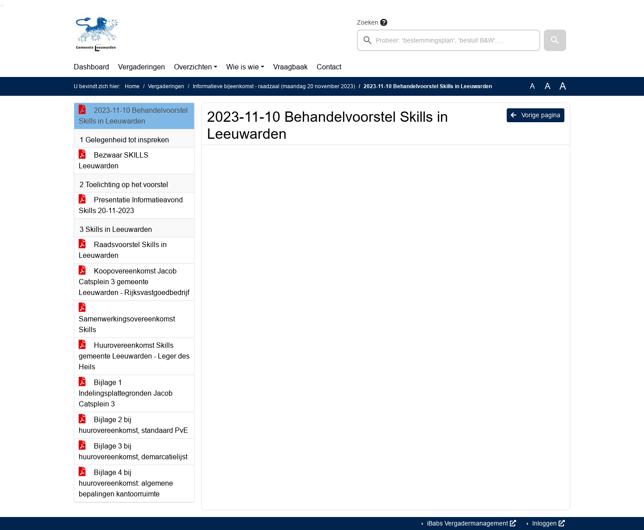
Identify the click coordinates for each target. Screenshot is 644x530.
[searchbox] (448, 40)
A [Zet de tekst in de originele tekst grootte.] (532, 86)
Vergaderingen (141, 67)
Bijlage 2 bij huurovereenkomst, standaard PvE (133, 425)
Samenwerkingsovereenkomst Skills (127, 318)
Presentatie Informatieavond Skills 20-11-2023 (131, 205)
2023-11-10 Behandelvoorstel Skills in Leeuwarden (133, 116)
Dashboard (91, 67)
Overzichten (193, 67)
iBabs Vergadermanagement (470, 523)
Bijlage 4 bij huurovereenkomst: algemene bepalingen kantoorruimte (126, 483)
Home (132, 86)
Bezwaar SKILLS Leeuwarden (113, 160)
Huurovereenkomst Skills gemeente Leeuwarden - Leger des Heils (134, 356)
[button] (555, 40)
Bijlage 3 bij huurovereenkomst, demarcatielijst (133, 451)
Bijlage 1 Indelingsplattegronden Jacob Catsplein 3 (126, 393)
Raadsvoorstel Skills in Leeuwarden (123, 250)
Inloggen (547, 523)
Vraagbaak (290, 67)
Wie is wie (242, 67)
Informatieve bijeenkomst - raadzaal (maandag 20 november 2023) (274, 86)
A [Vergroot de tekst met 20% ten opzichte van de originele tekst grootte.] (548, 86)
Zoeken (367, 22)
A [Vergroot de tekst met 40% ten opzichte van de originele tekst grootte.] (562, 86)
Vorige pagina (535, 115)
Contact (329, 67)
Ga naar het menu (2, 5)
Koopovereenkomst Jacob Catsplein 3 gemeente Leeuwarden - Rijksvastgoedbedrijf (134, 281)
